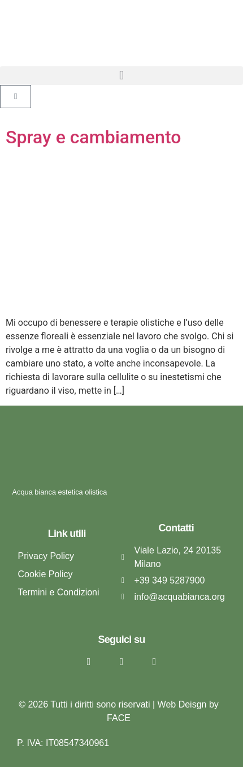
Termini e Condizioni (58, 592)
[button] (121, 75)
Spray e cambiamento (93, 137)
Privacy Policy (46, 556)
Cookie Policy (45, 574)
